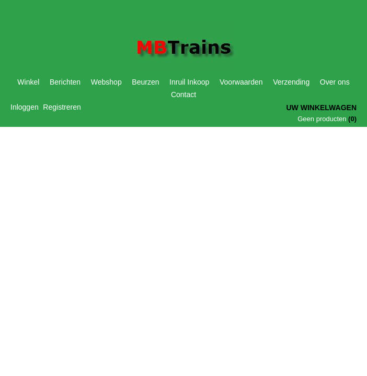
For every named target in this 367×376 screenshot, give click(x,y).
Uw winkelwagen (321, 107)
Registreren (62, 107)
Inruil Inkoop (189, 82)
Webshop (106, 82)
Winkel (28, 82)
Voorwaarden (241, 82)
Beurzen (145, 82)
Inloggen (24, 107)
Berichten (65, 82)
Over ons (335, 82)
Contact (183, 94)
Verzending (291, 82)
